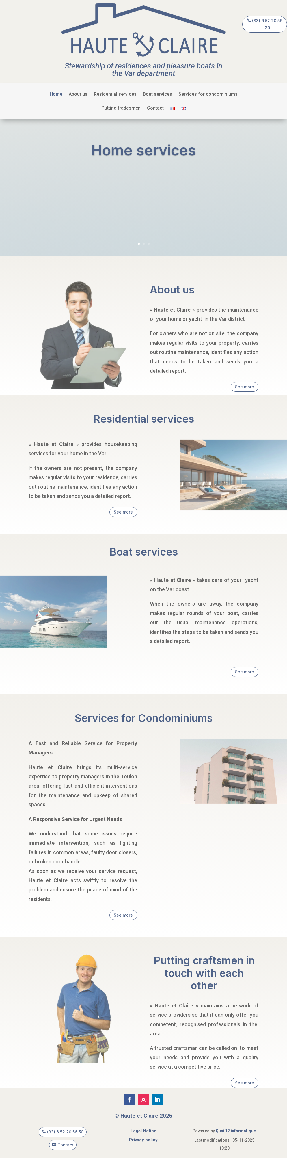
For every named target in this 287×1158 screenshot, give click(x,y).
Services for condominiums (208, 94)
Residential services (115, 94)
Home (56, 94)
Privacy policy (143, 1139)
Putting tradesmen (121, 108)
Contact (155, 108)
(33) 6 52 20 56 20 (267, 24)
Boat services (157, 94)
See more (244, 386)
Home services (143, 153)
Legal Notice (143, 1130)
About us (78, 94)
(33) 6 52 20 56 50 (65, 1131)
